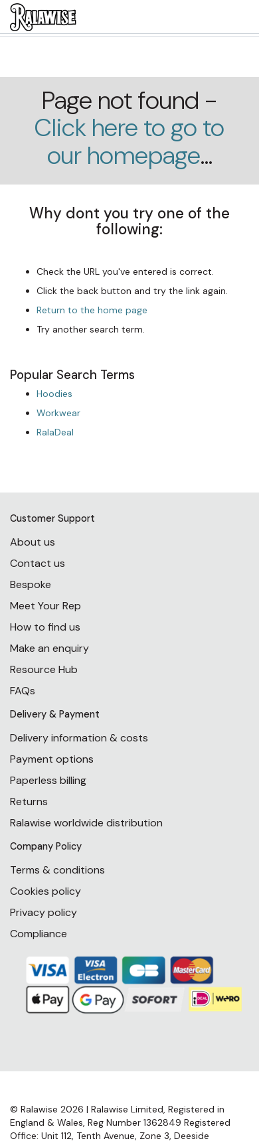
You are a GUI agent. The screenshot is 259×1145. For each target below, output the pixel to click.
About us (32, 542)
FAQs (22, 691)
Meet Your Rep (45, 606)
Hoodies (54, 394)
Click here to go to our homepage (129, 141)
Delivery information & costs (79, 738)
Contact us (37, 563)
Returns (29, 801)
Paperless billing (48, 780)
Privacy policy (43, 912)
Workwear (58, 413)
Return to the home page (92, 310)
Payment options (52, 759)
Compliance (38, 934)
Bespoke (30, 584)
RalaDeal (55, 432)
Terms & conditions (57, 870)
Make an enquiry (49, 648)
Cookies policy (45, 891)
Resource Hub (44, 669)
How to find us (45, 627)
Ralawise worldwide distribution (86, 823)
